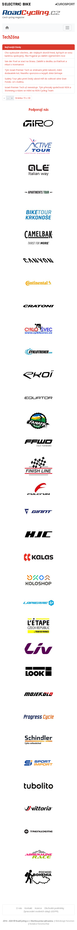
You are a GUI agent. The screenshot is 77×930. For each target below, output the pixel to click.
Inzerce (38, 908)
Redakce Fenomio (39, 924)
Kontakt (28, 908)
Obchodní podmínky (54, 908)
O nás (19, 908)
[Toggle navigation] (67, 28)
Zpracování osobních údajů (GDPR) (41, 911)
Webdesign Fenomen (64, 921)
